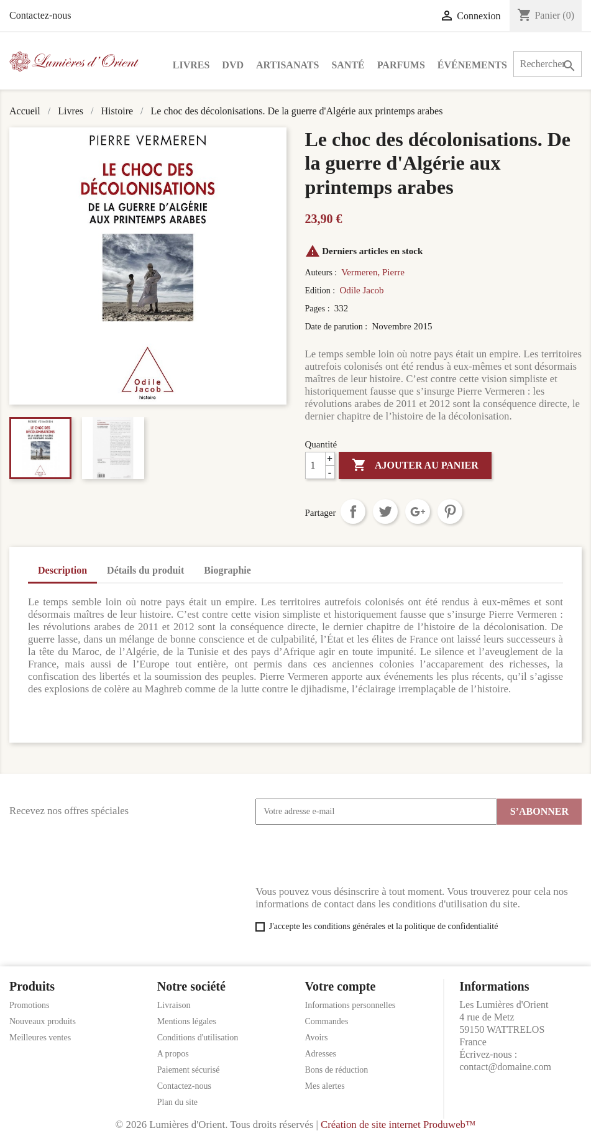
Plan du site (177, 1102)
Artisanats (287, 65)
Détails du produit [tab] (145, 570)
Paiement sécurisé (188, 1070)
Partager (353, 511)
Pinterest (450, 511)
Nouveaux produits (42, 1021)
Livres (191, 65)
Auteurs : (322, 272)
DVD (233, 65)
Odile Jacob (361, 290)
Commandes (327, 1021)
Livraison (174, 1005)
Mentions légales (186, 1021)
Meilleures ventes (40, 1037)
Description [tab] (62, 570)
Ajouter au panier (415, 465)
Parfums (401, 65)
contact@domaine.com (505, 1066)
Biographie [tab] (227, 570)
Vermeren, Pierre (373, 272)
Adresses (321, 1053)
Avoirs (316, 1037)
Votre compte (340, 986)
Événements (472, 65)
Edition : (321, 290)
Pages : (318, 308)
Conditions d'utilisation (197, 1037)
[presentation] (349, 855)
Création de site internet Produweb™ (398, 1124)
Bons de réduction (337, 1070)
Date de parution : (337, 326)
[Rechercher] (547, 64)
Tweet (385, 511)
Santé (347, 65)
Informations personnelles (350, 1005)
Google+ (417, 511)
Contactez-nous (40, 15)
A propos (173, 1053)
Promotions (29, 1005)
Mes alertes (325, 1086)
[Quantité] (320, 465)
